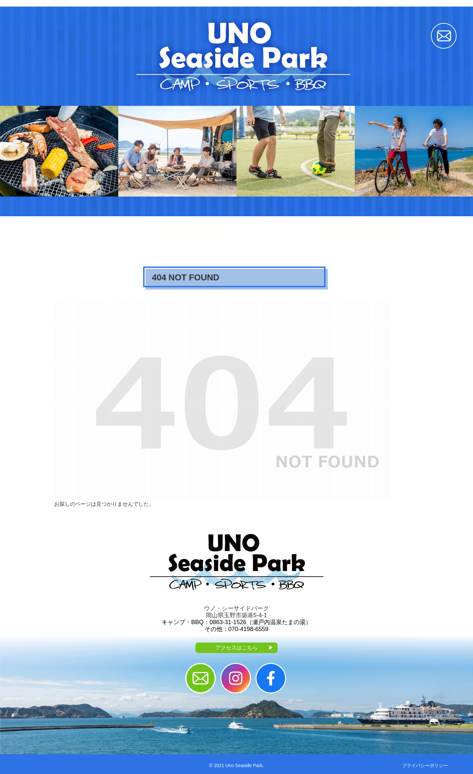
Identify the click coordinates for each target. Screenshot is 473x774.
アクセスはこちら (244, 648)
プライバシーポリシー (425, 765)
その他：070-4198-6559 (236, 629)
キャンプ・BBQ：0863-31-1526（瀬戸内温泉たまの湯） (236, 622)
